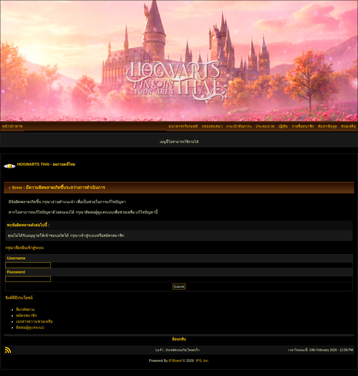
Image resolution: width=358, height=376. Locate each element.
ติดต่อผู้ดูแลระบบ (30, 327)
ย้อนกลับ (179, 339)
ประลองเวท (265, 126)
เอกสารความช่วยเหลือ (34, 321)
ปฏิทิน (283, 126)
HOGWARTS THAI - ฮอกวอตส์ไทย (46, 164)
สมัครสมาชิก (26, 315)
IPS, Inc (202, 360)
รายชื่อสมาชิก (303, 126)
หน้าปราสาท (12, 126)
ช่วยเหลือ (348, 126)
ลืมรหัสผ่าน (25, 309)
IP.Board (175, 360)
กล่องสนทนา (212, 126)
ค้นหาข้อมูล (327, 126)
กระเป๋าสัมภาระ (239, 126)
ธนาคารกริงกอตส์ (183, 126)
